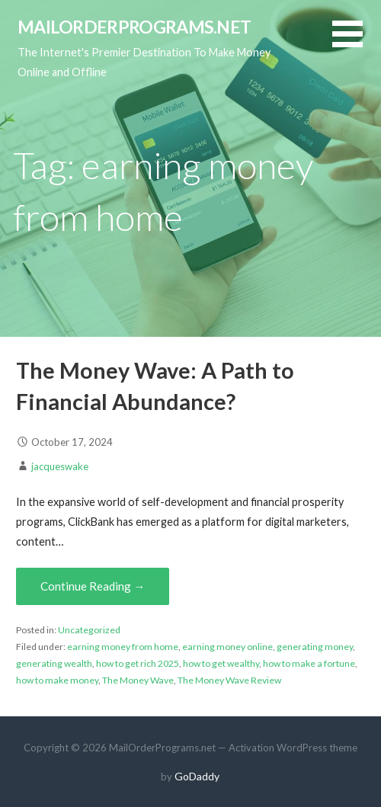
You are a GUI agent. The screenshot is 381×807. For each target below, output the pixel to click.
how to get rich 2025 (137, 663)
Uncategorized (89, 630)
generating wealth (54, 663)
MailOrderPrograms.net (134, 26)
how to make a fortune (309, 663)
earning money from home (122, 646)
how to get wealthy (221, 663)
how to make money (57, 680)
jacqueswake (59, 466)
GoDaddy (196, 776)
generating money (315, 646)
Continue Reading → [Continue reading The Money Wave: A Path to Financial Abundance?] (92, 586)
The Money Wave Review (229, 680)
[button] (356, 43)
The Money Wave (138, 680)
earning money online (227, 646)
